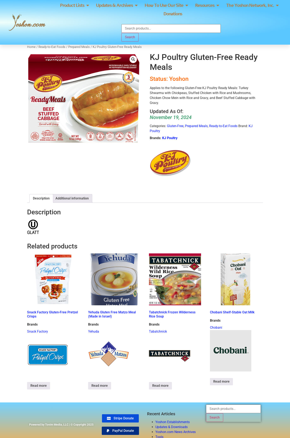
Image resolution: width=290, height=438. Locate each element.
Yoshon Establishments (172, 422)
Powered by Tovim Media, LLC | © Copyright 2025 (61, 424)
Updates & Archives (116, 5)
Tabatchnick (158, 331)
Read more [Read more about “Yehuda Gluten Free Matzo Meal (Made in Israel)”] (99, 386)
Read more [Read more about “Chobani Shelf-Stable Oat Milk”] (221, 381)
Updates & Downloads (171, 427)
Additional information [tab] (72, 198)
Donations (172, 14)
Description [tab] (41, 198)
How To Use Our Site (166, 5)
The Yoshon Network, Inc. (252, 5)
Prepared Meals (79, 47)
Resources (207, 5)
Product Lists (74, 5)
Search (130, 37)
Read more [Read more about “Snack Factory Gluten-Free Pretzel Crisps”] (38, 386)
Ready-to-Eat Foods (51, 47)
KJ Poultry (169, 138)
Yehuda (93, 331)
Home (31, 47)
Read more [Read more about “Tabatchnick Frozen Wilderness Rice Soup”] (160, 386)
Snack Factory (37, 331)
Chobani (216, 327)
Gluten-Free (175, 126)
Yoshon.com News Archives (175, 432)
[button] (133, 59)
